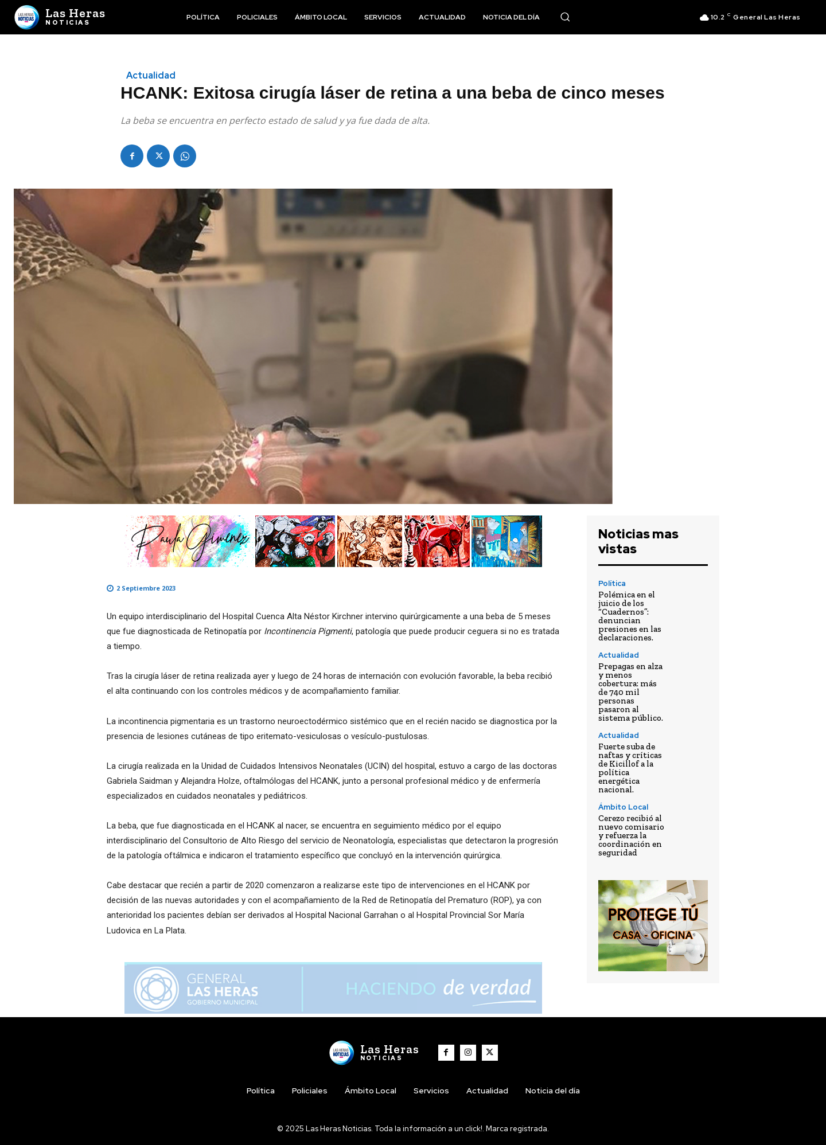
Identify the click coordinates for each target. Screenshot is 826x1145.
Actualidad (151, 75)
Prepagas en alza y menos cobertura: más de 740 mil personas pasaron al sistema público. (630, 692)
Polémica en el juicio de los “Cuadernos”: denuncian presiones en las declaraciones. (629, 616)
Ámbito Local (623, 807)
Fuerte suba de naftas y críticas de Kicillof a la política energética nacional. (630, 768)
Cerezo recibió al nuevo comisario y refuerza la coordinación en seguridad (631, 835)
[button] (565, 16)
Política (612, 583)
